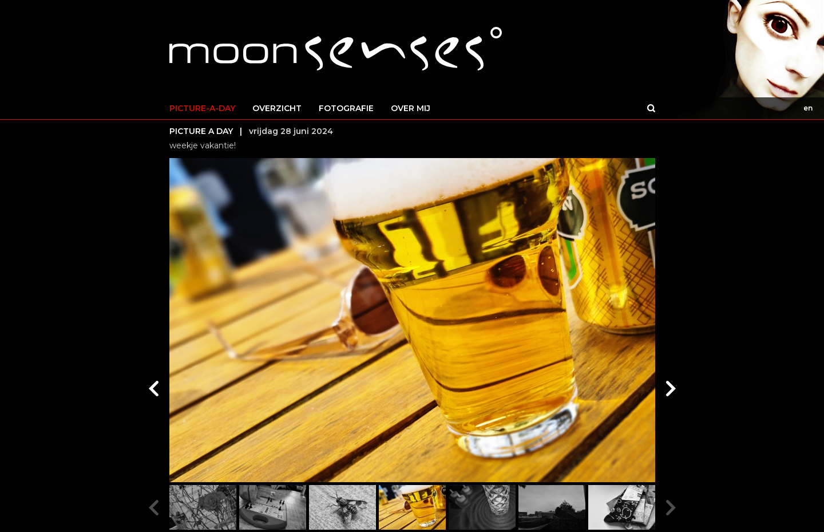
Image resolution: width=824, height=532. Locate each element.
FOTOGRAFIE (346, 108)
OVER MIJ (410, 108)
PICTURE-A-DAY (202, 108)
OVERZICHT (277, 108)
